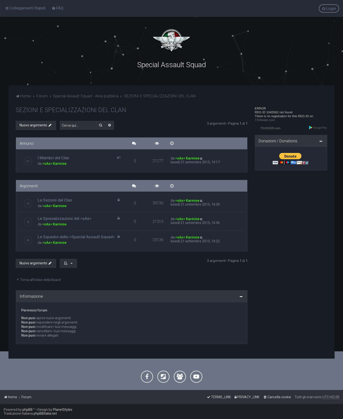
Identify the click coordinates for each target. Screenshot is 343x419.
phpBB (27, 410)
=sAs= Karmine (54, 163)
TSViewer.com (265, 120)
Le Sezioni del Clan (55, 199)
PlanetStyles (62, 410)
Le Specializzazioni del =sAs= (65, 218)
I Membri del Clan (53, 157)
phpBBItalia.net (45, 413)
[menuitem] (58, 8)
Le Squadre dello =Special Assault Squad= (76, 236)
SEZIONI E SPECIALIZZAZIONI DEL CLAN (71, 109)
